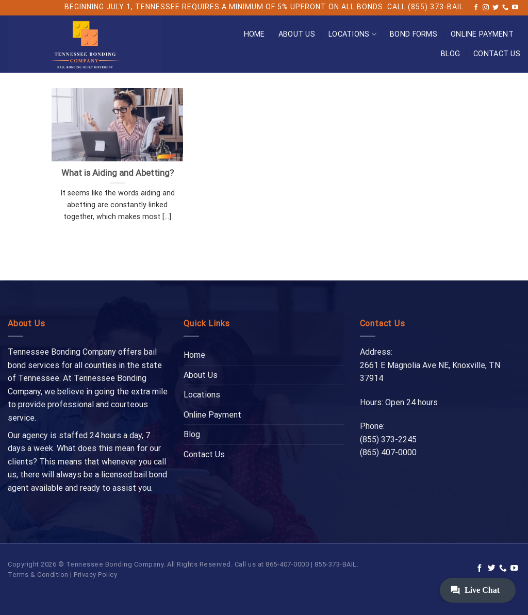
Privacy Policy (95, 574)
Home (254, 34)
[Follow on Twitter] (495, 7)
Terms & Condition (38, 574)
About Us (296, 34)
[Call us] (505, 7)
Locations (352, 34)
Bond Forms (413, 34)
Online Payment (482, 34)
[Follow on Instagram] (486, 7)
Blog (450, 53)
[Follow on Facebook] (476, 7)
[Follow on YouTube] (515, 7)
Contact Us (496, 53)
